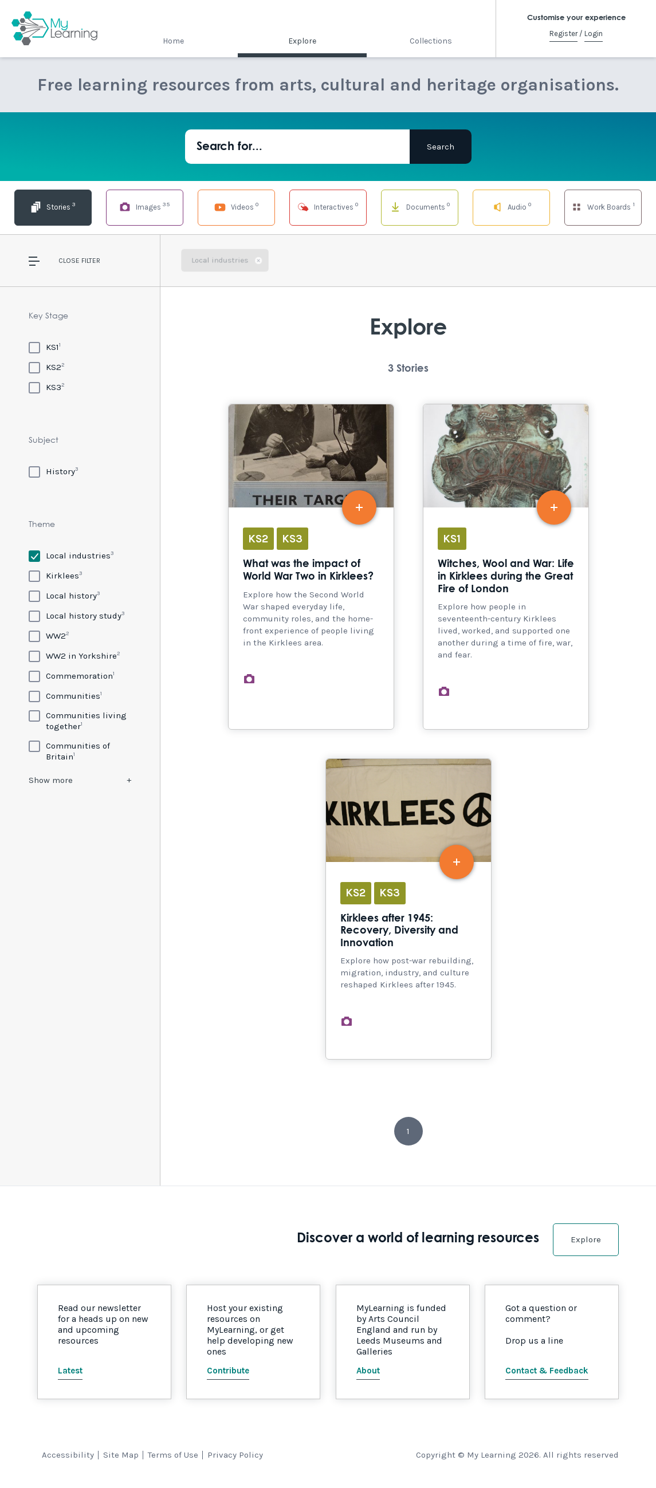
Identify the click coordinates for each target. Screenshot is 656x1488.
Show (51, 780)
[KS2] (47, 366)
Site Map (121, 1455)
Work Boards (603, 206)
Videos (236, 206)
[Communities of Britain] (80, 751)
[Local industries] (71, 555)
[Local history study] (77, 615)
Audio (511, 206)
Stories (53, 206)
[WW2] (49, 635)
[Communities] (65, 695)
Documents (419, 206)
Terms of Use (173, 1455)
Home (173, 41)
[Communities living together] (80, 720)
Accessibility (68, 1455)
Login (593, 33)
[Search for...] (297, 146)
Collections (431, 41)
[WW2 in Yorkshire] (74, 655)
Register (563, 33)
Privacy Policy (235, 1455)
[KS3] (47, 386)
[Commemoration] (72, 675)
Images (144, 206)
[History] (53, 471)
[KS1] (45, 346)
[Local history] (64, 595)
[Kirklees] (56, 575)
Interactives (328, 206)
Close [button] (69, 261)
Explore (302, 41)
